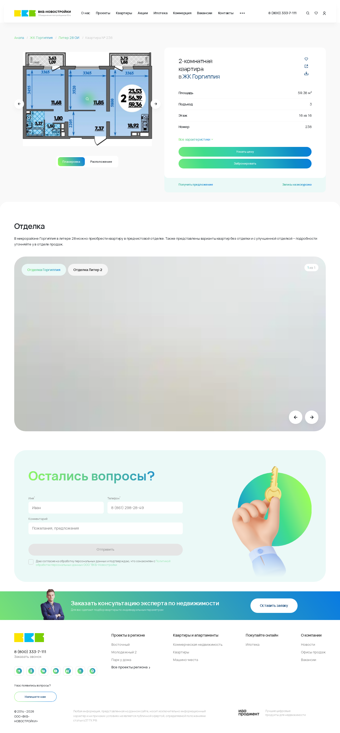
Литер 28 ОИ (69, 37)
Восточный (120, 644)
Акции (143, 13)
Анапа (19, 37)
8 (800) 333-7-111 (282, 13)
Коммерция (182, 13)
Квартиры (124, 13)
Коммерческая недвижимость (198, 644)
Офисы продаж (313, 652)
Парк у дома (121, 660)
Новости (308, 644)
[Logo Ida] (272, 713)
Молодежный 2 (124, 652)
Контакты (226, 13)
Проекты (103, 13)
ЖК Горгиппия (41, 37)
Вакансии (204, 13)
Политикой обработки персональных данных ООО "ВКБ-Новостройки (103, 563)
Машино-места (185, 660)
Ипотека (160, 13)
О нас (85, 13)
